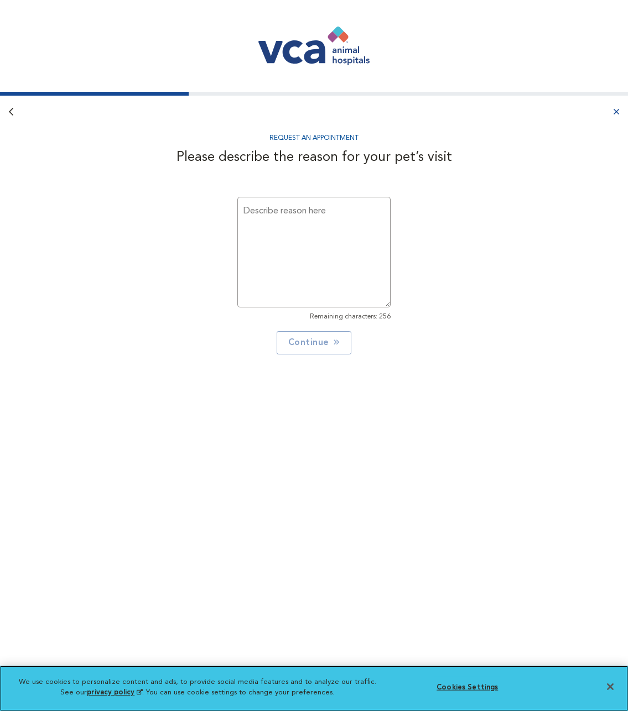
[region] (314, 688)
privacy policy (114, 692)
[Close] (610, 687)
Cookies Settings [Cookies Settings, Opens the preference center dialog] (467, 687)
